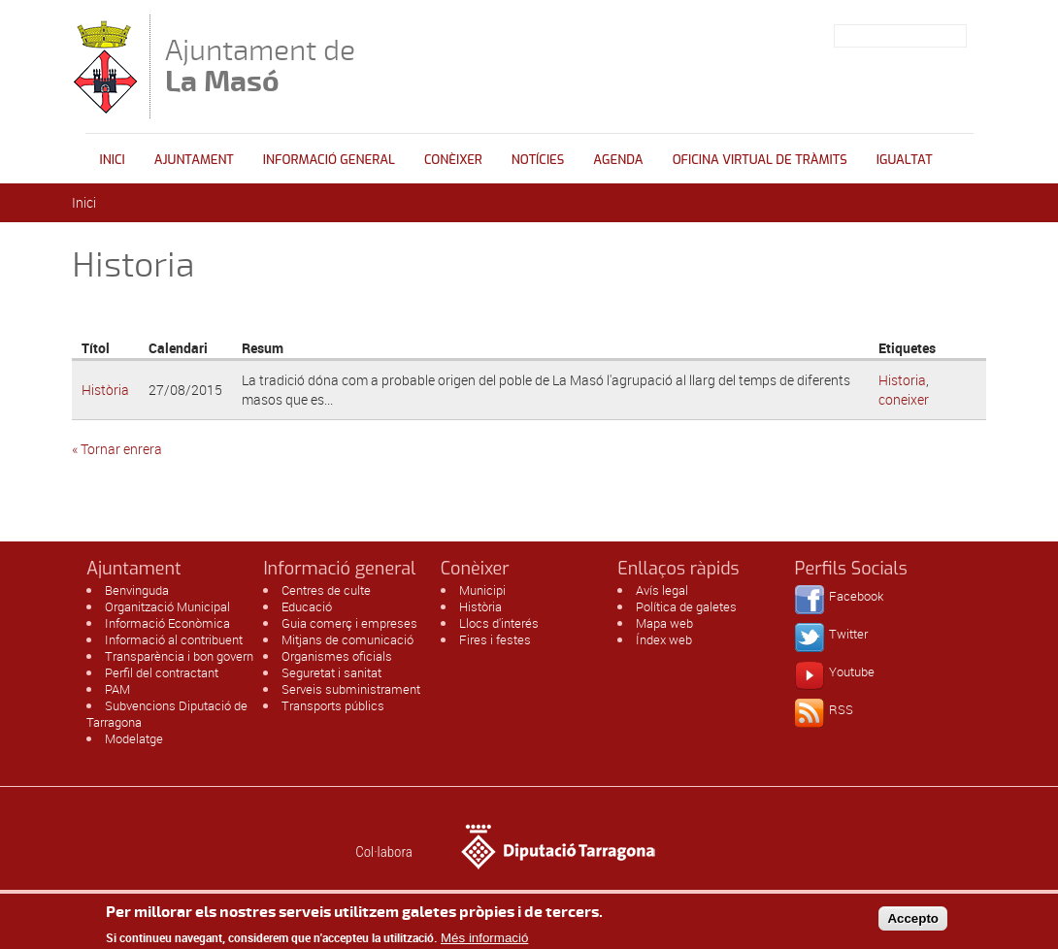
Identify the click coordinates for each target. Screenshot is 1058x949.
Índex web (664, 639)
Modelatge (134, 738)
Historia (902, 380)
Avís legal (662, 590)
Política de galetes (686, 606)
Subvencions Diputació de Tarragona (167, 714)
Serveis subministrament (350, 689)
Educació (306, 606)
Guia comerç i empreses (349, 623)
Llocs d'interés (499, 623)
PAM (117, 689)
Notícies (538, 159)
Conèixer (453, 159)
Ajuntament (194, 159)
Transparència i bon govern (179, 656)
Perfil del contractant (161, 672)
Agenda (618, 159)
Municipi (482, 590)
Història (105, 389)
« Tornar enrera (117, 449)
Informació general (329, 159)
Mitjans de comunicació (347, 639)
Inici (112, 159)
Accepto (913, 923)
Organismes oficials (336, 656)
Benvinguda (137, 590)
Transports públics (332, 705)
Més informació (484, 941)
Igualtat (904, 159)
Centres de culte (326, 590)
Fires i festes (495, 639)
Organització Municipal (167, 606)
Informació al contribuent (174, 639)
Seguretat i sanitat (331, 672)
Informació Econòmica (167, 623)
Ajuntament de (260, 65)
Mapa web (664, 623)
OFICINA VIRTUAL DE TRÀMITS (760, 159)
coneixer (903, 399)
